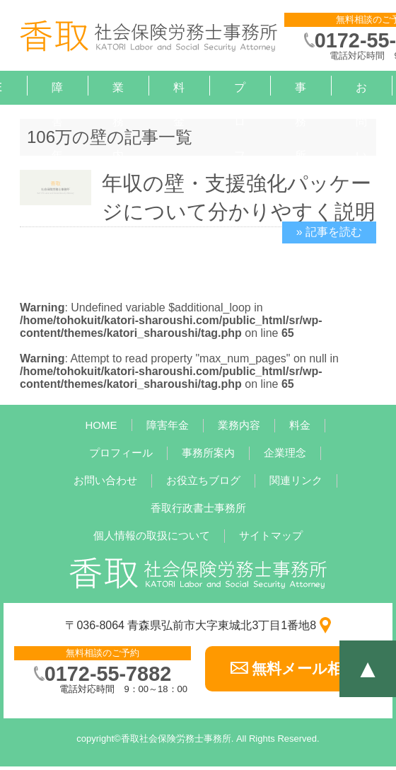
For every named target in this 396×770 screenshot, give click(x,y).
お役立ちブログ (203, 480)
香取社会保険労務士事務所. (177, 738)
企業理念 (285, 453)
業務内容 (118, 138)
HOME (101, 425)
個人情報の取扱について (151, 535)
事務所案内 (300, 155)
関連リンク (295, 480)
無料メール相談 (304, 668)
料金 (179, 104)
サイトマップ (271, 535)
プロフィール (121, 453)
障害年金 (57, 138)
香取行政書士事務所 (198, 508)
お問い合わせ (105, 480)
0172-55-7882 (108, 673)
